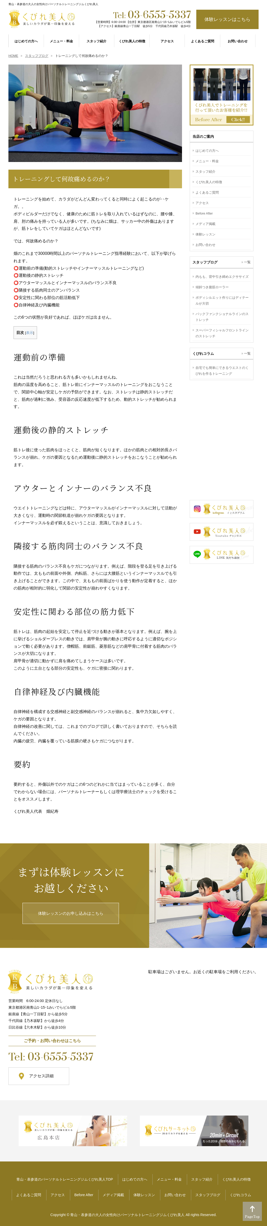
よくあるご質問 (207, 192)
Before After (204, 213)
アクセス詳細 (41, 1076)
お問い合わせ (205, 245)
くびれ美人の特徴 (209, 182)
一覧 (247, 262)
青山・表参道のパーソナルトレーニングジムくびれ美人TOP (64, 1179)
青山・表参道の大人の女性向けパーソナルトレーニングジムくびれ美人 (127, 1215)
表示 (29, 333)
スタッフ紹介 (205, 171)
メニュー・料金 (207, 161)
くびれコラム (240, 1195)
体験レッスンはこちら (227, 19)
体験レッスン (205, 234)
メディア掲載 (205, 224)
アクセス (202, 203)
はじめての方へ (207, 151)
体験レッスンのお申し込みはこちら (70, 913)
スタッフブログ (207, 1195)
